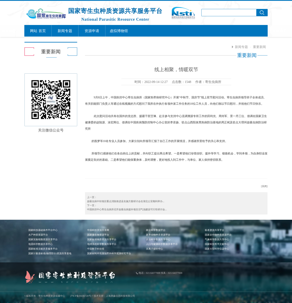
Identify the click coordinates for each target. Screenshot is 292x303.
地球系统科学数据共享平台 (101, 244)
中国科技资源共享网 (98, 230)
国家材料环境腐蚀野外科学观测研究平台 (109, 253)
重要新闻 (258, 45)
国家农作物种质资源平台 (218, 234)
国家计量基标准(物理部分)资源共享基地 (49, 253)
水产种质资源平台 (38, 234)
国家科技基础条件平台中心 (43, 230)
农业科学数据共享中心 (158, 239)
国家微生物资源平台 (98, 234)
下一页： (91, 204)
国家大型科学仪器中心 (217, 248)
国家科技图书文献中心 (217, 244)
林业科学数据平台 (155, 230)
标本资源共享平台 (214, 230)
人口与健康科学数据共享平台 (162, 244)
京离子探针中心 (154, 248)
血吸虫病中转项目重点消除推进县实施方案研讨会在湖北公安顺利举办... (124, 200)
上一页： (91, 196)
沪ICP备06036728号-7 (81, 295)
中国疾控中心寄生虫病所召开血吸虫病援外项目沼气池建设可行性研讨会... (125, 208)
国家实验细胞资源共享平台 (43, 239)
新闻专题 (240, 45)
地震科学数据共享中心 (40, 244)
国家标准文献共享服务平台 (43, 248)
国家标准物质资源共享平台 (101, 239)
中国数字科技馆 (95, 248)
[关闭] (263, 185)
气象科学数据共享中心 (217, 239)
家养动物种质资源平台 (158, 234)
